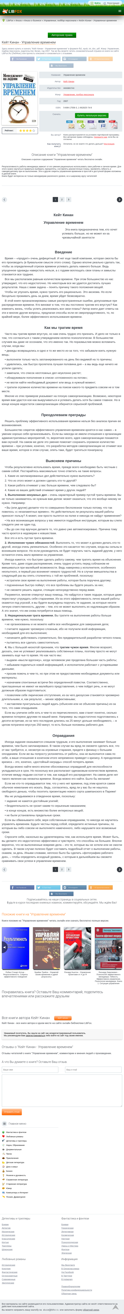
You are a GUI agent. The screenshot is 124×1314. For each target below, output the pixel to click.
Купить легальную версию (91, 115)
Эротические (8, 1283)
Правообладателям (70, 1286)
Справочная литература (17, 1180)
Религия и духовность (16, 1175)
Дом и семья (12, 1167)
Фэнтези (65, 1249)
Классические (8, 1239)
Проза (9, 1154)
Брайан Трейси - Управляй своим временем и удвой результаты (46, 975)
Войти (98, 3)
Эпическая (66, 1253)
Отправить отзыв (11, 1112)
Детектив (6, 1228)
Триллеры (6, 1246)
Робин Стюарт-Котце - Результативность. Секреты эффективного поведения (15, 975)
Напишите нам (100, 137)
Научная (65, 1239)
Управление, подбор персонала (78, 95)
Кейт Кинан (68, 82)
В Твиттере (46, 59)
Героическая (67, 1228)
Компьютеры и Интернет (17, 1192)
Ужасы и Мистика (69, 1246)
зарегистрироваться (35, 1036)
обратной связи (91, 1309)
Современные (8, 1279)
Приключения (12, 1158)
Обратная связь (69, 1293)
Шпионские (7, 1249)
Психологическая (69, 1242)
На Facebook (21, 59)
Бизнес (9, 1171)
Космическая (67, 1235)
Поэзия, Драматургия (15, 1197)
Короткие (6, 1268)
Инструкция (109, 144)
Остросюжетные (10, 1276)
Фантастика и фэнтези (16, 1132)
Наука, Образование (15, 1145)
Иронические (8, 1231)
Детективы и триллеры (16, 1141)
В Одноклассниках (102, 59)
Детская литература (15, 1162)
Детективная (67, 1231)
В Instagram (73, 59)
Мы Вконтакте (61, 66)
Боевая (64, 1224)
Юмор (9, 1188)
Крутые (5, 1242)
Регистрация (113, 3)
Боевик (5, 1224)
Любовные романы (14, 1136)
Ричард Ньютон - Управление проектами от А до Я (77, 974)
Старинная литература (16, 1184)
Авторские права (62, 35)
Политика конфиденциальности (76, 1290)
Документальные (14, 1149)
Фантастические (9, 1272)
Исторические (8, 1235)
